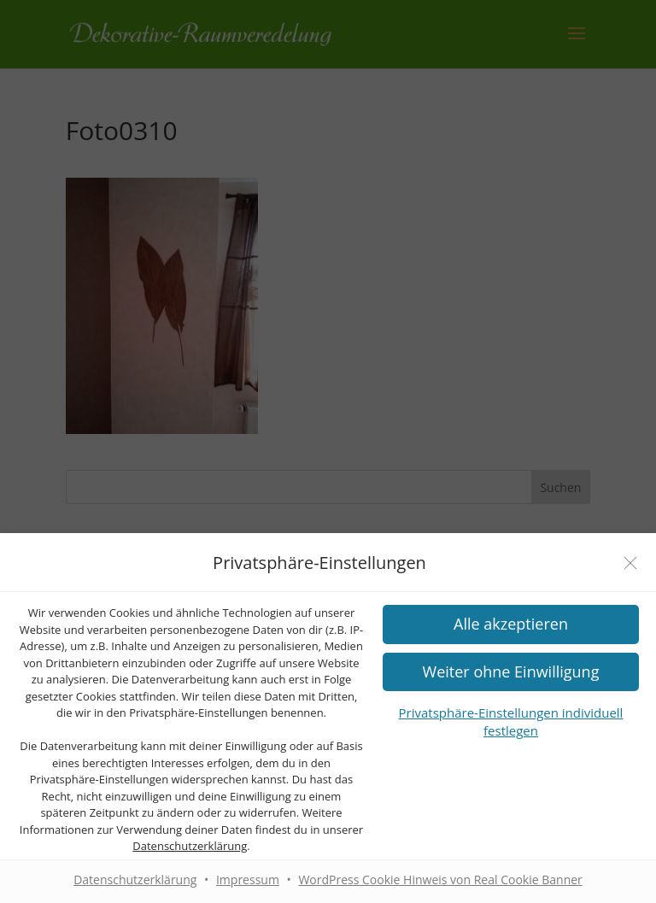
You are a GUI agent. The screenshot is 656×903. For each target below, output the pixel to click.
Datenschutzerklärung (189, 845)
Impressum (247, 879)
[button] (511, 672)
